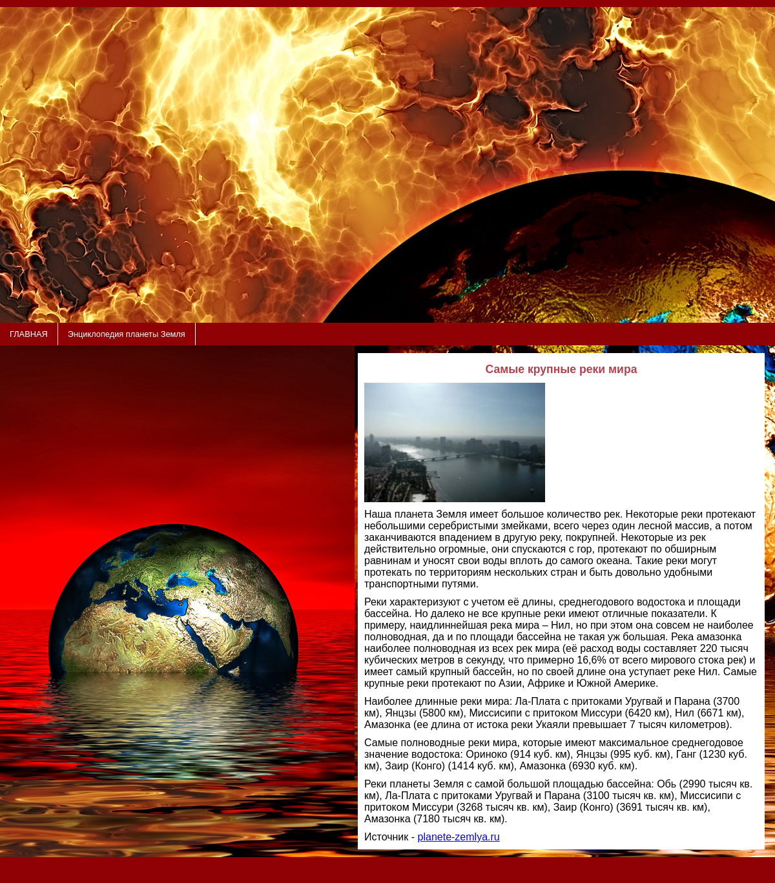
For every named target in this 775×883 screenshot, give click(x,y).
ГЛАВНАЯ (29, 334)
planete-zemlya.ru (459, 836)
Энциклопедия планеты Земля (126, 334)
